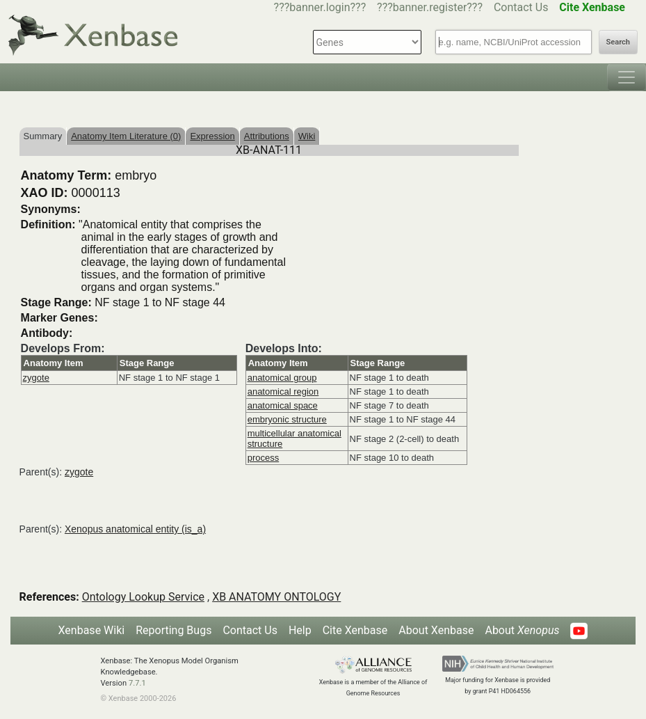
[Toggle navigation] (626, 77)
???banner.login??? (320, 7)
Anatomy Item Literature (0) (126, 136)
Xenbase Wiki (91, 630)
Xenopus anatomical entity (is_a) (135, 529)
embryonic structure (287, 419)
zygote (36, 377)
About (522, 630)
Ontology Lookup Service (143, 596)
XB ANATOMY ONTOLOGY (276, 596)
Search (618, 42)
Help (300, 630)
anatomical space (283, 405)
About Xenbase (436, 630)
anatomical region (283, 391)
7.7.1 (137, 683)
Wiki (307, 136)
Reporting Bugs (173, 630)
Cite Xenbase (355, 630)
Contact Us (521, 7)
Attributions (266, 136)
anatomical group (282, 377)
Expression (212, 136)
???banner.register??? (430, 7)
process (264, 457)
